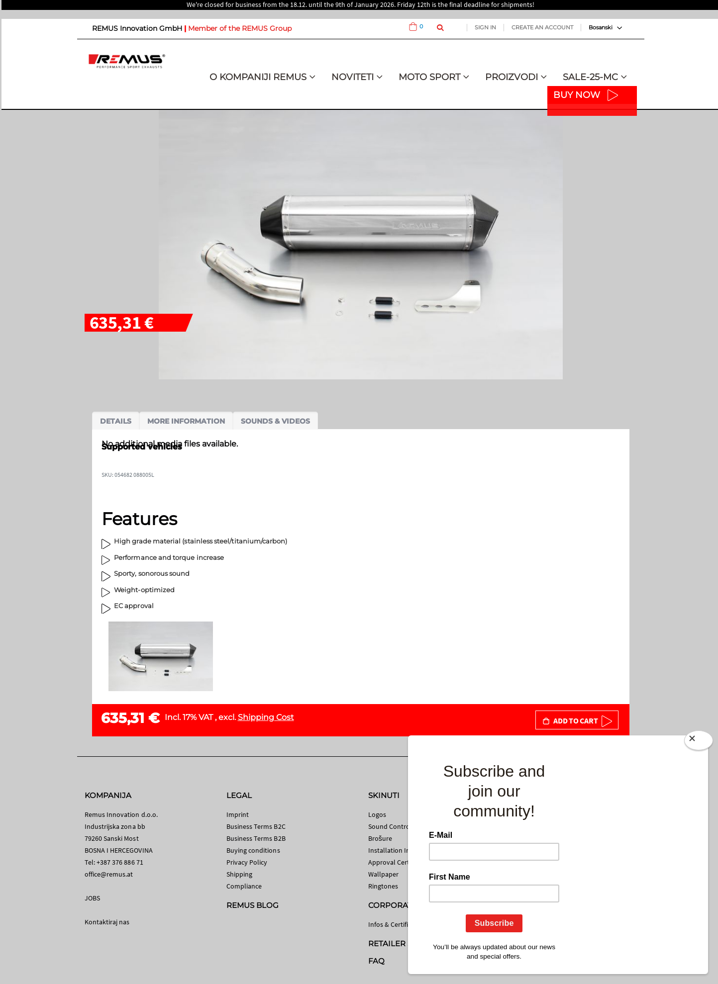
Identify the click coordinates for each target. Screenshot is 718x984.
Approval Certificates (399, 862)
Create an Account (542, 27)
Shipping (239, 874)
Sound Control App (397, 826)
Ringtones (383, 886)
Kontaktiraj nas (107, 921)
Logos (377, 814)
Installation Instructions (404, 850)
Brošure (380, 838)
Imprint (237, 814)
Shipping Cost (266, 717)
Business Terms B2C (256, 826)
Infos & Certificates (396, 924)
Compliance (244, 886)
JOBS (92, 898)
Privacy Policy (247, 862)
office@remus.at (109, 874)
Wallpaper (383, 874)
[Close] (698, 742)
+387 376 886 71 (120, 862)
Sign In (485, 27)
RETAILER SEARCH (404, 943)
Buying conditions (253, 850)
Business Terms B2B (256, 838)
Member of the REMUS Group (240, 28)
